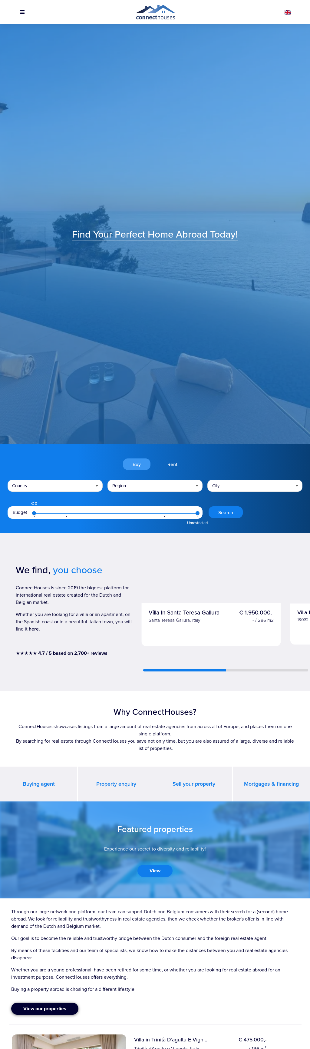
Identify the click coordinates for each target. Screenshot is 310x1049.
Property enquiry (116, 784)
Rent (172, 464)
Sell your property (194, 784)
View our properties (44, 1008)
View (155, 870)
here (34, 628)
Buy (137, 464)
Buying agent (39, 784)
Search (225, 512)
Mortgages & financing (271, 784)
